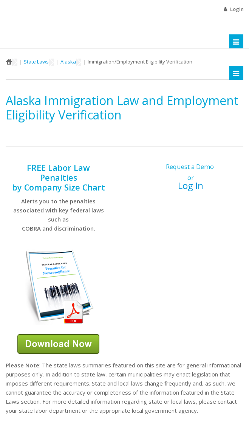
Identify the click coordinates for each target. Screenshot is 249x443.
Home (9, 61)
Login (237, 9)
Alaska (68, 61)
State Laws (36, 61)
